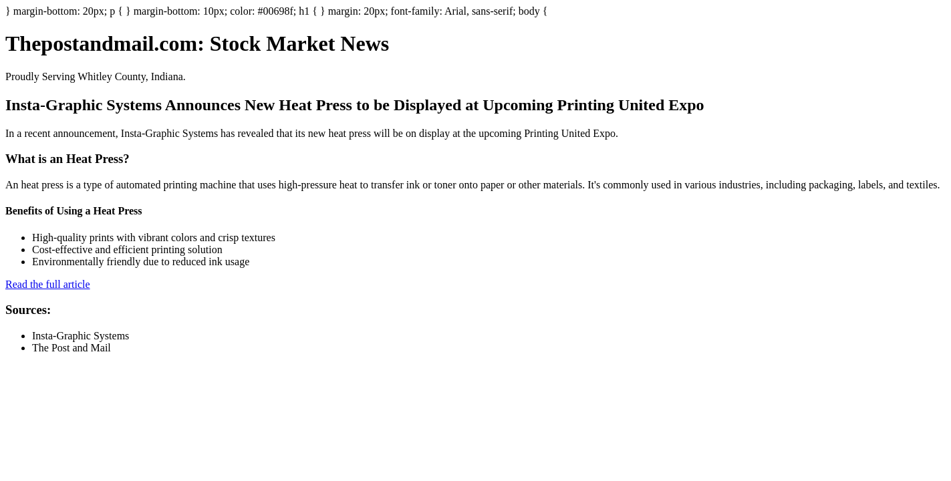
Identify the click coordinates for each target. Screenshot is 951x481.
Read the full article (47, 284)
